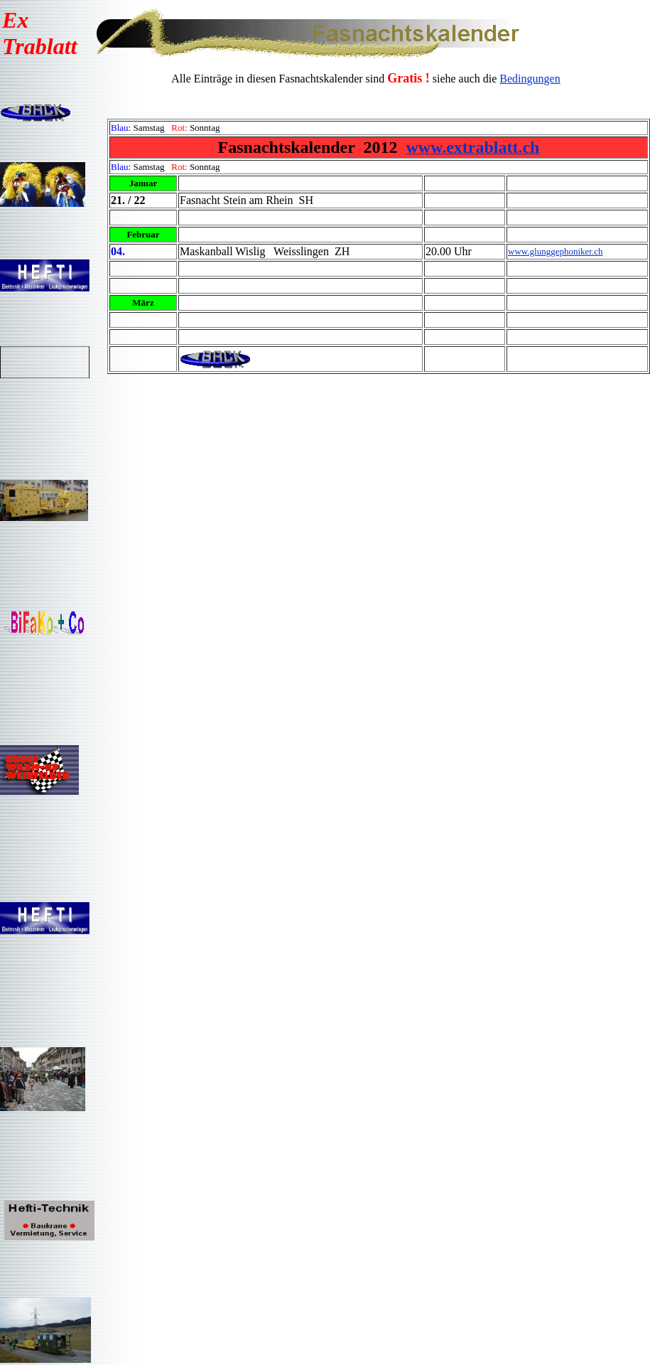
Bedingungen (529, 79)
